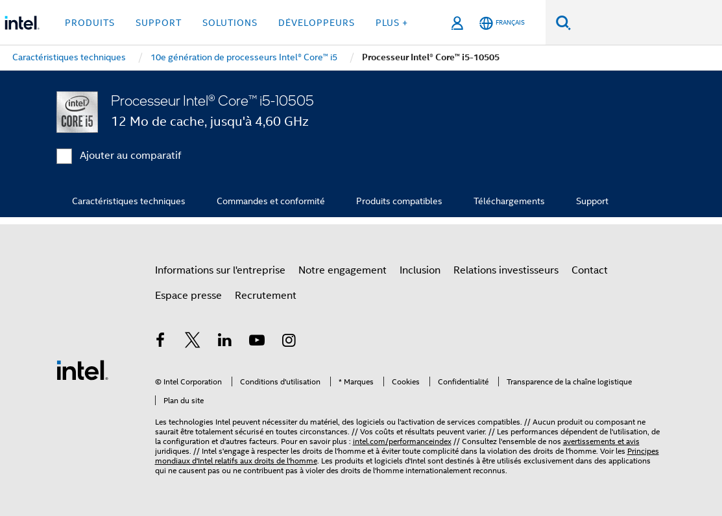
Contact (590, 270)
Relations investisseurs (506, 270)
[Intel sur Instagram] (289, 342)
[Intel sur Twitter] (193, 342)
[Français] (502, 23)
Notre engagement (342, 270)
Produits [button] (90, 23)
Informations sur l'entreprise (220, 270)
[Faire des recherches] (563, 22)
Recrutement (265, 295)
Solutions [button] (230, 23)
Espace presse (188, 295)
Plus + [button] (392, 23)
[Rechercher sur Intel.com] (646, 23)
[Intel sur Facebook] (161, 342)
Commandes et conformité (271, 201)
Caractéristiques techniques (129, 201)
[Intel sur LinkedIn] (225, 342)
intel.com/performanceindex (402, 441)
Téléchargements (509, 201)
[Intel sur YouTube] (257, 342)
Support (592, 201)
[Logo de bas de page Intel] (82, 369)
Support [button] (159, 23)
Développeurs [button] (316, 23)
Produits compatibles (399, 201)
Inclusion (420, 270)
